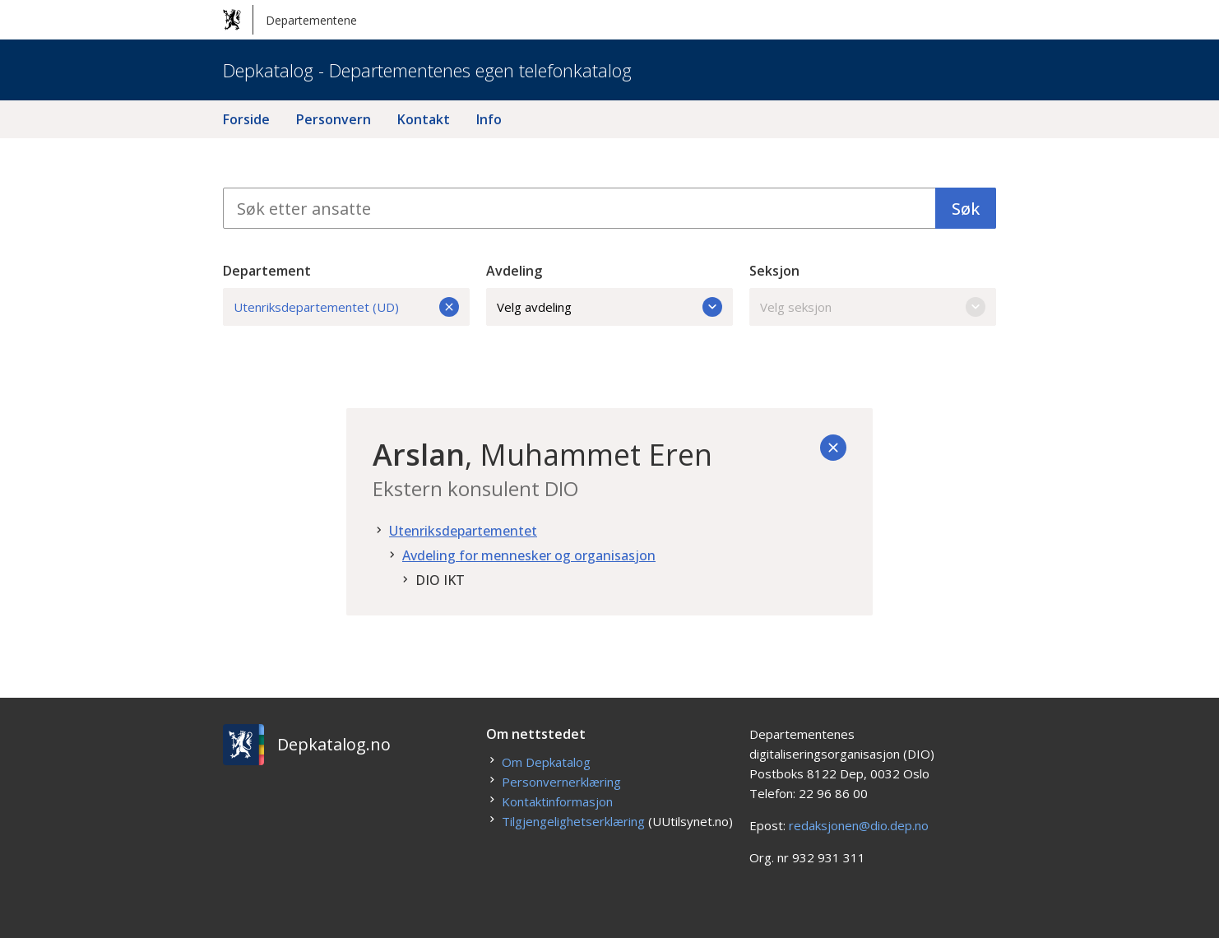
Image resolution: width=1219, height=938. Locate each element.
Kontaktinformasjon (557, 801)
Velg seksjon (872, 307)
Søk (966, 208)
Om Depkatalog (546, 762)
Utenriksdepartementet (463, 531)
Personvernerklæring (561, 781)
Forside (246, 119)
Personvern (333, 119)
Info (489, 119)
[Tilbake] (833, 447)
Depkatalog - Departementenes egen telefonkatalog (427, 70)
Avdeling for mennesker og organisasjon (529, 555)
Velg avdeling (609, 307)
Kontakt (423, 119)
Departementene (290, 19)
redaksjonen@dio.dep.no (859, 825)
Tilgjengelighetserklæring (573, 821)
